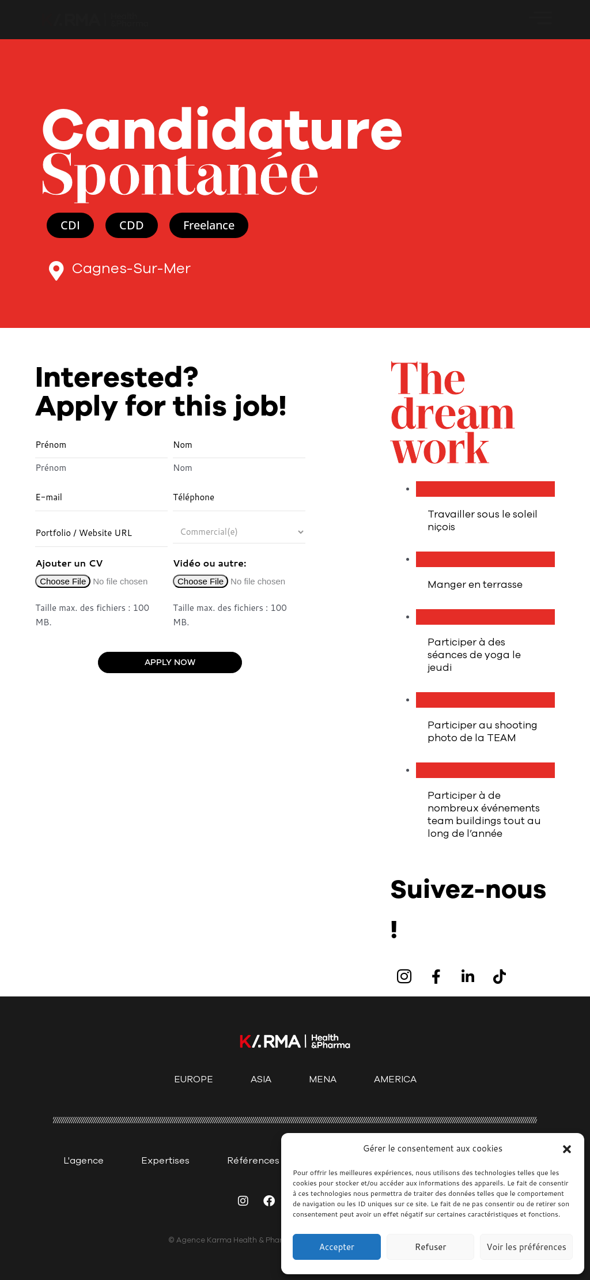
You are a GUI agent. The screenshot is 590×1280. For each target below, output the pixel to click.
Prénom (50, 468)
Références (253, 1160)
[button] (567, 1149)
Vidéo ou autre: (209, 562)
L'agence (83, 1160)
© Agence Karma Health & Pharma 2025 (241, 1240)
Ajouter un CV (69, 562)
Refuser (431, 1247)
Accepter (336, 1247)
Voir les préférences (526, 1247)
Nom (182, 468)
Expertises (165, 1160)
